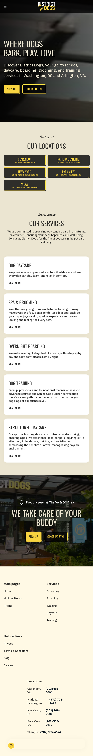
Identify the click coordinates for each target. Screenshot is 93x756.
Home (8, 591)
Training (52, 620)
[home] (46, 6)
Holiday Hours (13, 598)
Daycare (52, 613)
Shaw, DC (33, 732)
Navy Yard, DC (34, 712)
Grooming (53, 591)
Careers (9, 665)
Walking (52, 606)
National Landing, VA (34, 701)
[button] (5, 6)
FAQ (6, 658)
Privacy (8, 643)
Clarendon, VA (34, 690)
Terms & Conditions (16, 651)
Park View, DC (33, 723)
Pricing (8, 606)
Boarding (52, 598)
